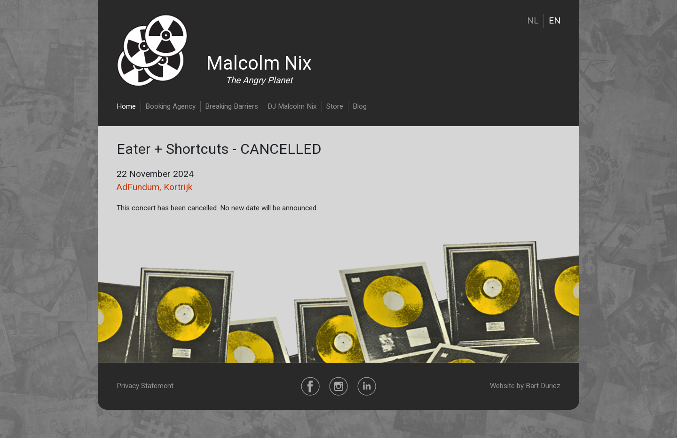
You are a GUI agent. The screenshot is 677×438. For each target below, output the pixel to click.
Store (334, 106)
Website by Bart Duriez (525, 386)
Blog (360, 106)
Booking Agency (170, 106)
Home (126, 106)
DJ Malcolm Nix (292, 106)
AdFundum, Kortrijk (154, 187)
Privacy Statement (145, 386)
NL (533, 20)
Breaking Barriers (231, 106)
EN (554, 20)
